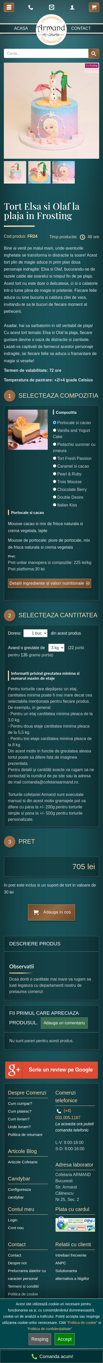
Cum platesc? (20, 1111)
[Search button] (93, 54)
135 (24, 655)
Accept (65, 1339)
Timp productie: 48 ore (74, 237)
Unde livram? (19, 1127)
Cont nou (16, 1228)
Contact (81, 28)
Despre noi (17, 1263)
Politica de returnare (25, 1134)
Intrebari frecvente (71, 1255)
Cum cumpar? (20, 1103)
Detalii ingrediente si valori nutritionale (47, 583)
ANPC (60, 1263)
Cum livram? (19, 1119)
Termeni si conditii (23, 1286)
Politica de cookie (23, 1294)
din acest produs (65, 633)
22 (71, 648)
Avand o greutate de (26, 648)
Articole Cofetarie (23, 1162)
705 (78, 866)
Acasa (21, 28)
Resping (39, 1339)
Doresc (15, 633)
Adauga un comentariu (64, 1023)
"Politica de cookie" (82, 1323)
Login (12, 1220)
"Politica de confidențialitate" (49, 1329)
